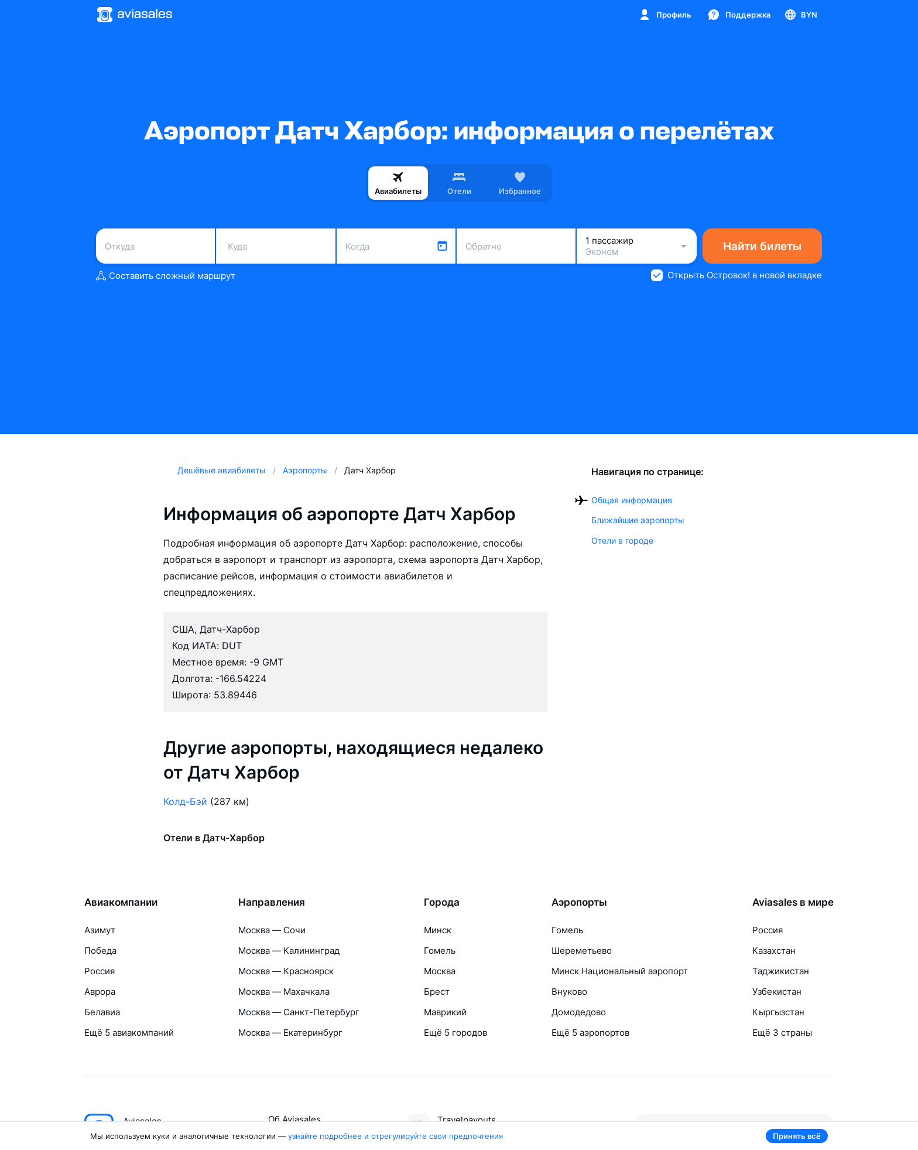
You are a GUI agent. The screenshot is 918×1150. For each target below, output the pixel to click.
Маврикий (445, 1012)
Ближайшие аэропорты (637, 520)
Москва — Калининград (289, 950)
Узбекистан (776, 991)
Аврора (99, 991)
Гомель (439, 950)
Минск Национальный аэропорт (620, 971)
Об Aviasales (294, 1119)
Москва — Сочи (272, 930)
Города (442, 902)
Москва (439, 971)
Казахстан (774, 950)
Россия (99, 971)
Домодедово (579, 1012)
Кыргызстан (778, 1012)
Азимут (99, 930)
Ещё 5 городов (455, 1032)
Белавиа (102, 1012)
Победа (100, 950)
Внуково (569, 991)
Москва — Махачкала (284, 991)
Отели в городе (622, 540)
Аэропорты (579, 902)
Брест (437, 991)
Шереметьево (582, 950)
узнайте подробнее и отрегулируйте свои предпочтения (395, 1136)
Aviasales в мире (793, 902)
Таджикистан (780, 971)
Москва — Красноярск (286, 971)
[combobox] (155, 246)
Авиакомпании (120, 902)
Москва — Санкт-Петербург (298, 1012)
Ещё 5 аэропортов (590, 1032)
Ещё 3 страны (782, 1032)
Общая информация (631, 500)
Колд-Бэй (185, 801)
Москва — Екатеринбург (290, 1032)
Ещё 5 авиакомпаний (129, 1032)
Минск (437, 930)
